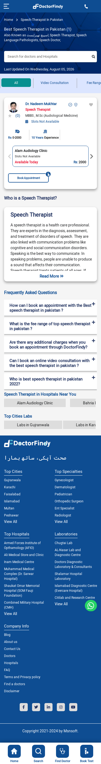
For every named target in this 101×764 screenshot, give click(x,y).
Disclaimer (11, 691)
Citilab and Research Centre (75, 597)
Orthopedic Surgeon (69, 501)
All (16, 82)
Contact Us (12, 648)
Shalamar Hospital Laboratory (68, 576)
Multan (9, 508)
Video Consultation (55, 82)
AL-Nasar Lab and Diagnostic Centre (68, 552)
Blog (7, 634)
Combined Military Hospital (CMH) (24, 604)
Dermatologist (65, 487)
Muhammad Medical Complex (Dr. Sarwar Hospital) (19, 574)
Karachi (9, 487)
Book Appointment (33, 176)
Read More (52, 276)
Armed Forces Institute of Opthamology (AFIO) (22, 545)
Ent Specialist (64, 508)
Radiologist (63, 515)
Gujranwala (12, 480)
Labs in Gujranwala (33, 424)
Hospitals (11, 663)
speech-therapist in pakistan (41, 19)
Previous (9, 156)
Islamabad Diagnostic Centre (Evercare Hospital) (76, 588)
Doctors (9, 656)
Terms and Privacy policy (22, 677)
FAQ (7, 670)
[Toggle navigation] (6, 6)
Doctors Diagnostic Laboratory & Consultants (73, 564)
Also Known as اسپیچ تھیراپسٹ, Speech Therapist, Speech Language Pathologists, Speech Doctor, (45, 37)
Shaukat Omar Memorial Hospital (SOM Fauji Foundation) (22, 590)
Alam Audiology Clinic (35, 402)
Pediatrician (63, 494)
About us (10, 641)
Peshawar (11, 515)
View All (10, 521)
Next (91, 156)
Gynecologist (64, 480)
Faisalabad (12, 494)
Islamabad (12, 501)
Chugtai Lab (63, 543)
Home (8, 19)
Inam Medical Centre (19, 562)
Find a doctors (14, 684)
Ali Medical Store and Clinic (24, 554)
